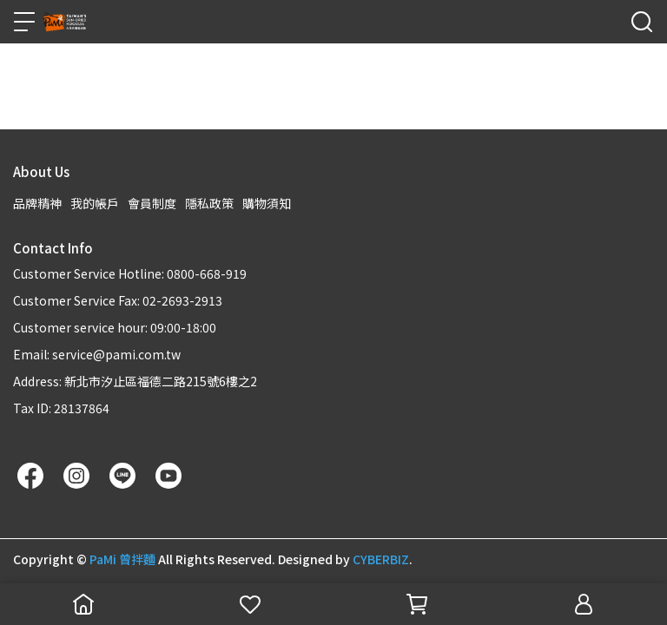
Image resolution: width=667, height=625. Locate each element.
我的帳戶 (94, 203)
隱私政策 (209, 203)
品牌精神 (37, 203)
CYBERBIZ (381, 559)
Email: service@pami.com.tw (97, 354)
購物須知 (266, 203)
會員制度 (152, 203)
